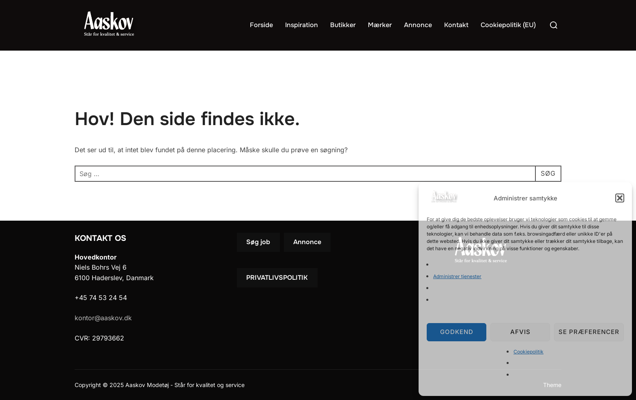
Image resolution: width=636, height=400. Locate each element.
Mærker (380, 25)
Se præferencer (589, 332)
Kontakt (456, 25)
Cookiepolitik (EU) (508, 25)
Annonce (418, 25)
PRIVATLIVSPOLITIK (277, 277)
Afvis (520, 332)
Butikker (343, 25)
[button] (620, 198)
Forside (261, 25)
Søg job (258, 242)
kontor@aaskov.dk (103, 318)
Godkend (456, 332)
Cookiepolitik (529, 352)
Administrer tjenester (457, 276)
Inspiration (301, 25)
